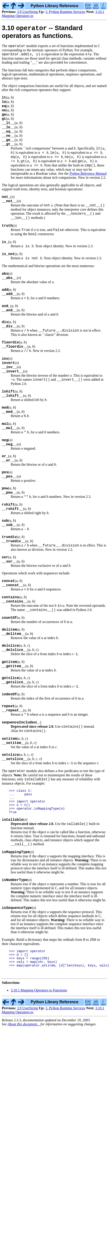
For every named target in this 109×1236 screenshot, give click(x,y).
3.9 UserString (28, 12)
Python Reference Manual (88, 188)
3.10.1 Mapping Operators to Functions (39, 1077)
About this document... (24, 1111)
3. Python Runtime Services (65, 12)
